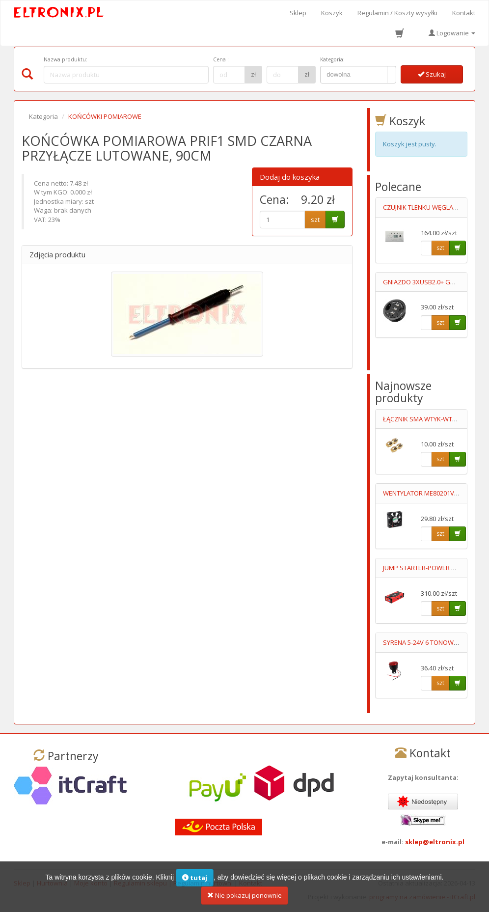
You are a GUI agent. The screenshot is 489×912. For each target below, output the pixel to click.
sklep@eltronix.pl (434, 841)
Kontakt (463, 12)
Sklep (298, 12)
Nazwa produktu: (65, 59)
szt (315, 219)
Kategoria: (332, 59)
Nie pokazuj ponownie (244, 898)
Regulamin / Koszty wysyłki (397, 12)
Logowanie (452, 32)
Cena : (221, 59)
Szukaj (432, 74)
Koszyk (332, 12)
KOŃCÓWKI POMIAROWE (104, 116)
